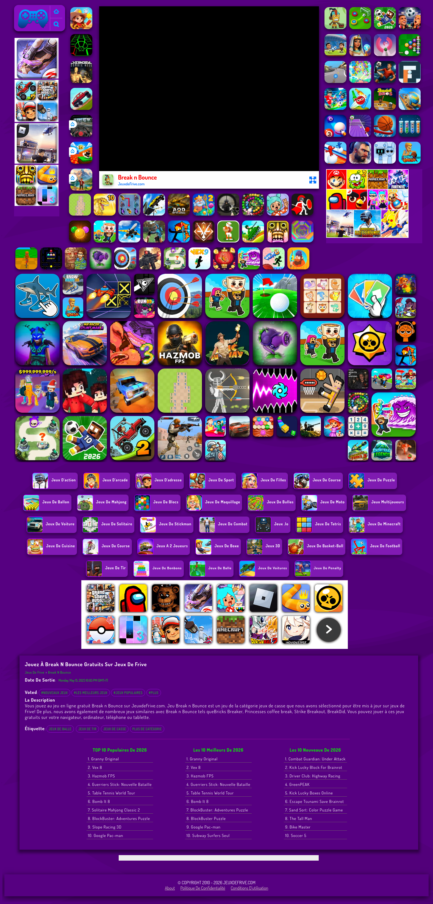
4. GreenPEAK (297, 784)
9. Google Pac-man (204, 827)
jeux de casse (114, 729)
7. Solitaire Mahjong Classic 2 (114, 810)
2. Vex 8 (95, 767)
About (170, 888)
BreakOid (336, 711)
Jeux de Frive (28, 8)
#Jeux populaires (128, 693)
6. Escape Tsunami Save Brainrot (314, 801)
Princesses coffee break (268, 711)
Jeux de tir (87, 729)
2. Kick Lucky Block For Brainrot (313, 767)
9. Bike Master (298, 827)
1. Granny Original (103, 758)
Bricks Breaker (228, 711)
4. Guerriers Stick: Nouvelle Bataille (120, 784)
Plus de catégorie (147, 729)
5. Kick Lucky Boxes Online (309, 793)
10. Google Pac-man (105, 835)
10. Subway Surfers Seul (208, 835)
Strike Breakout (309, 711)
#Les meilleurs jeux (90, 693)
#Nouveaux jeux (54, 693)
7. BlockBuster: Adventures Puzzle (217, 810)
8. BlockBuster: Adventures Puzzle (119, 818)
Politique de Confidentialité (203, 888)
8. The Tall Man (298, 818)
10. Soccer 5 (295, 835)
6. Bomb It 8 (99, 801)
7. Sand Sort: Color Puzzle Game (314, 810)
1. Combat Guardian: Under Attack (315, 758)
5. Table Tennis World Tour (111, 793)
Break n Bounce (59, 672)
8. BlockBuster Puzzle (206, 818)
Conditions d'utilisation (249, 888)
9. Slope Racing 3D (104, 827)
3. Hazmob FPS (101, 776)
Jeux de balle (60, 729)
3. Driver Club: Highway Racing (312, 776)
